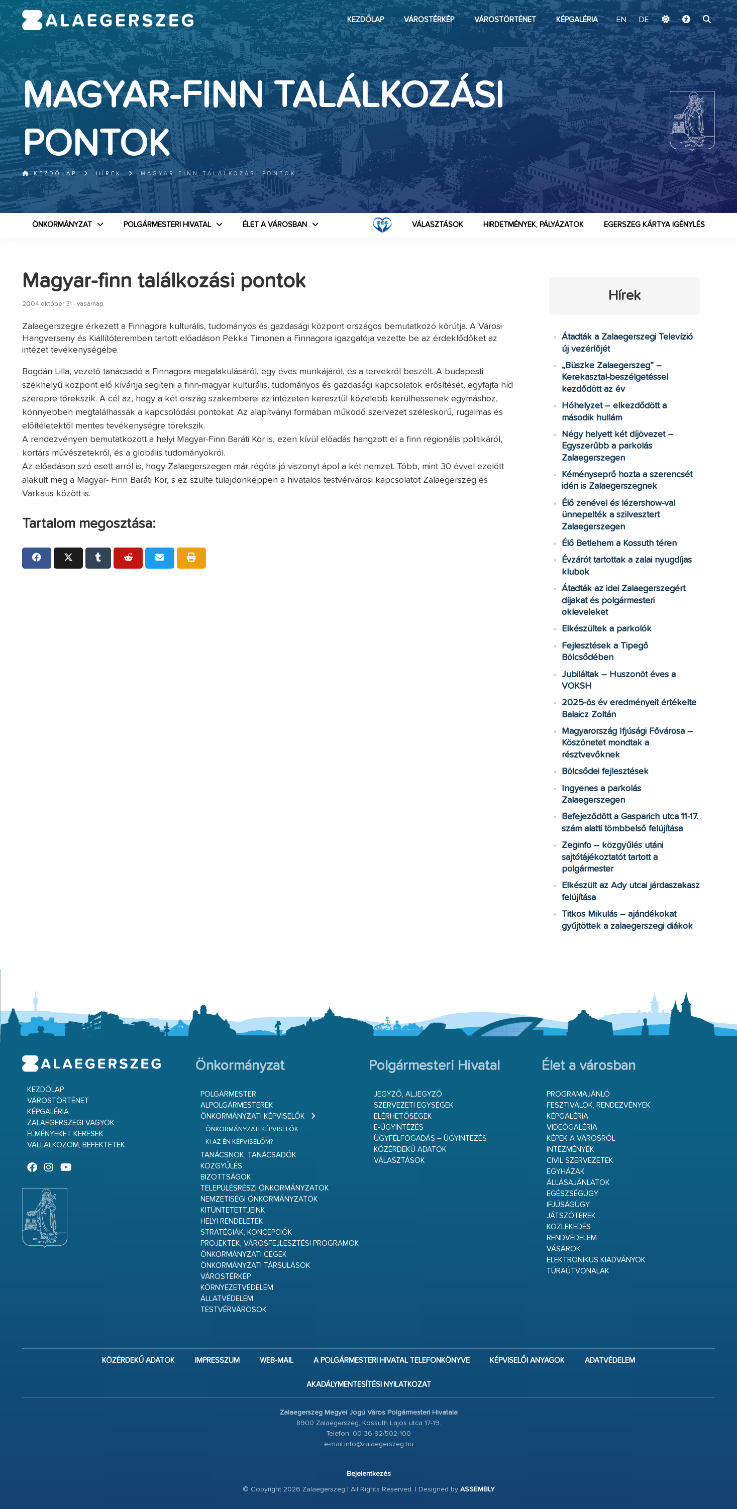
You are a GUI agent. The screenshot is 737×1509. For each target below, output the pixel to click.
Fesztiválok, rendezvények (599, 1105)
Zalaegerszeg (107, 20)
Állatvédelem (226, 1299)
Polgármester (228, 1094)
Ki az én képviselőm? (239, 1142)
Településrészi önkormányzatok (264, 1188)
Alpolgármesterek (236, 1105)
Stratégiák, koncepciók (246, 1232)
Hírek (109, 173)
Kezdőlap (365, 20)
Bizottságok (225, 1177)
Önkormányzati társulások (255, 1265)
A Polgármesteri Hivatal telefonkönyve (391, 1360)
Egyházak (566, 1171)
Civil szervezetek (580, 1160)
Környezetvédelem (236, 1287)
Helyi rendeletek (231, 1221)
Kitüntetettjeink (232, 1210)
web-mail (276, 1360)
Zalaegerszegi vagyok (71, 1123)
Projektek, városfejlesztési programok (279, 1243)
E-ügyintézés (399, 1127)
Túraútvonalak (578, 1271)
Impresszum (217, 1360)
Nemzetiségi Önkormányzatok (259, 1199)
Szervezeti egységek (414, 1105)
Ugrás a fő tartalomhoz (690, 4)
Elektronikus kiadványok (596, 1260)
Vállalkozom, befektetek (76, 1145)
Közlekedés (569, 1227)
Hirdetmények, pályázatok (533, 225)
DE (644, 20)
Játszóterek (571, 1216)
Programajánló (578, 1094)
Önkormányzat (62, 225)
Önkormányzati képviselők (252, 1116)
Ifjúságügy (568, 1205)
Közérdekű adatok (410, 1149)
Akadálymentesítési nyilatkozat (368, 1384)
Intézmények (570, 1149)
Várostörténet (505, 20)
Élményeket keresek (65, 1134)
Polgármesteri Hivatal (167, 225)
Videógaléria (572, 1127)
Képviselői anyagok (527, 1360)
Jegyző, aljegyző (408, 1094)
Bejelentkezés (369, 1473)
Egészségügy (572, 1194)
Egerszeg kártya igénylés (654, 225)
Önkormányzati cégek (243, 1254)
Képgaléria (577, 20)
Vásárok (564, 1249)
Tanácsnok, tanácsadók (248, 1155)
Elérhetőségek (403, 1116)
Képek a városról (581, 1138)
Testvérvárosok (233, 1310)
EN (621, 20)
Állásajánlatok (578, 1183)
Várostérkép (429, 20)
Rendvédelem (572, 1238)
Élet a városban (275, 225)
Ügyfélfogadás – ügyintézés (430, 1138)
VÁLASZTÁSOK (437, 225)
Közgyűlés (221, 1166)
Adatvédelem (610, 1360)
